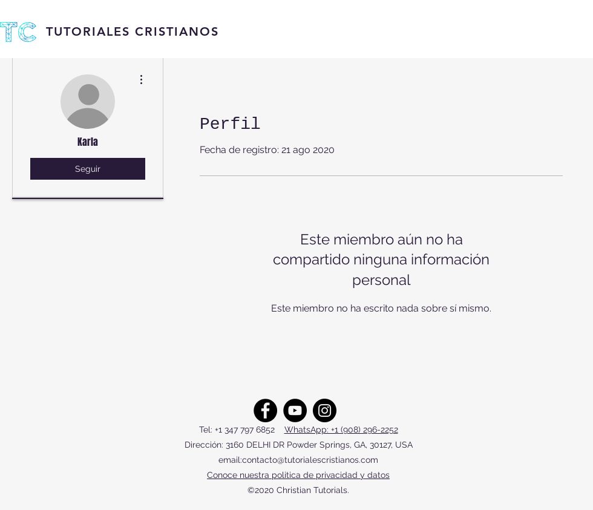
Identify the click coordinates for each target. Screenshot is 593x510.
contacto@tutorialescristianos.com (310, 460)
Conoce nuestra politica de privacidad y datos (298, 475)
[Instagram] (324, 410)
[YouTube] (295, 410)
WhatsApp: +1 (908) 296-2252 (341, 429)
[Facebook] (265, 410)
